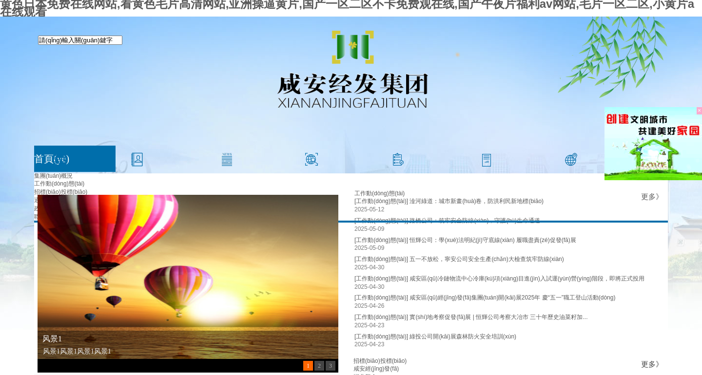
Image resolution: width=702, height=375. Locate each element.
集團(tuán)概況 (53, 175)
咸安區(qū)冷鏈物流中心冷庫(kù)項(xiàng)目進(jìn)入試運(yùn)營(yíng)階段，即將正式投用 (527, 278)
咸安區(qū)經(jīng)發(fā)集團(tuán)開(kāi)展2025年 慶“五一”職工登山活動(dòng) (512, 297)
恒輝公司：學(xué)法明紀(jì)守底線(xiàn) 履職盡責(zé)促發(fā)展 (493, 240)
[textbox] (80, 40)
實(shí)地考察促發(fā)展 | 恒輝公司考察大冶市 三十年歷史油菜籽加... (498, 317)
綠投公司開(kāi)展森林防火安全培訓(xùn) (463, 336)
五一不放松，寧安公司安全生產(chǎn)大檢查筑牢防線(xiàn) (487, 259)
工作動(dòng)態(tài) (59, 183)
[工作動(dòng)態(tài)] (381, 240)
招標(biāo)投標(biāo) (60, 191)
